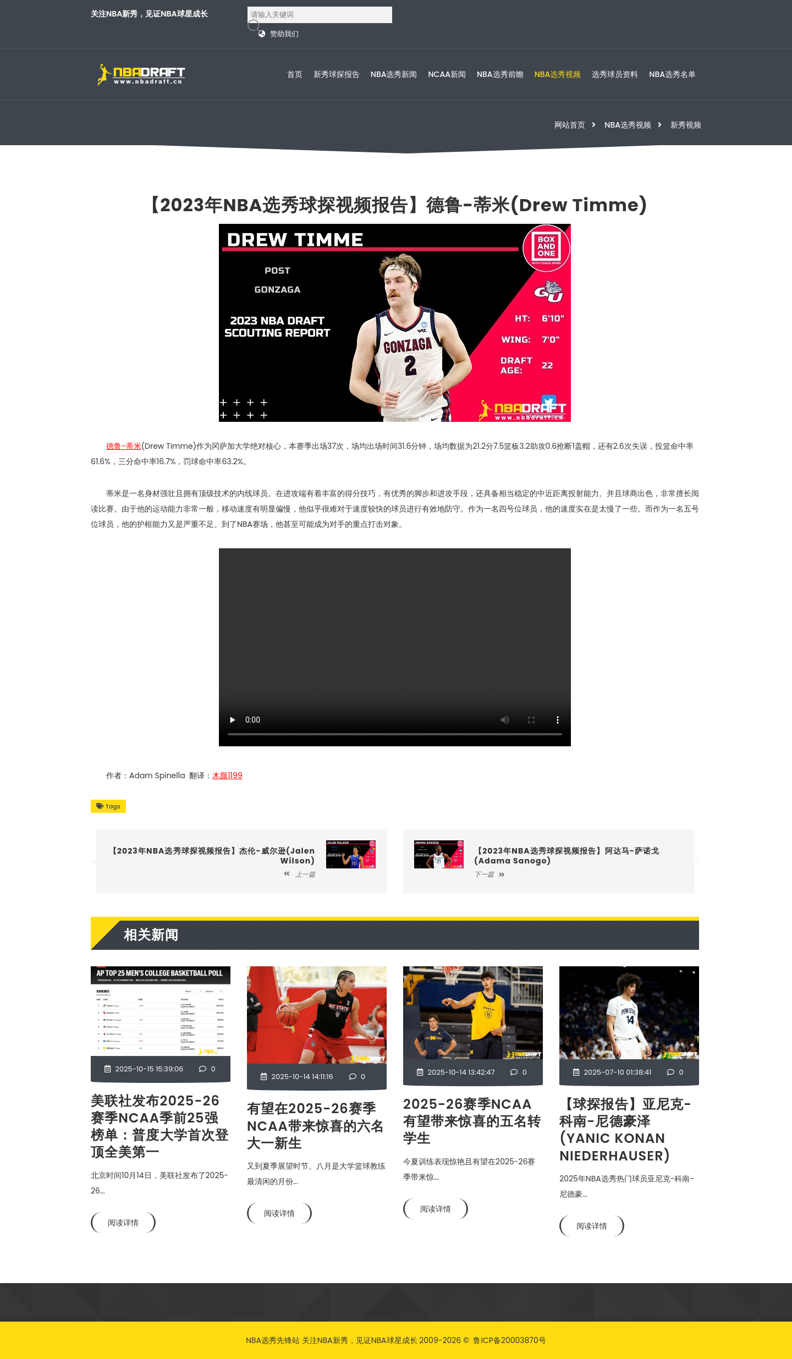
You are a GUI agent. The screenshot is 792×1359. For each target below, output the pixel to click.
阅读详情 (123, 1222)
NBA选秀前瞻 (500, 74)
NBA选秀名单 (672, 74)
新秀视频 (685, 124)
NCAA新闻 (447, 74)
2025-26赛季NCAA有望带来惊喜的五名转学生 (472, 1121)
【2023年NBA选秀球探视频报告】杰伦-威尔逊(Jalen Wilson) (212, 855)
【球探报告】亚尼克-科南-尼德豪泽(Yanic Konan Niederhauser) (625, 1130)
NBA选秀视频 (558, 74)
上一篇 (299, 874)
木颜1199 (227, 775)
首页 (294, 74)
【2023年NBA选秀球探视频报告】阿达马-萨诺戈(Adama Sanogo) (566, 855)
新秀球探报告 (337, 74)
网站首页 (569, 124)
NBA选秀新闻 (394, 74)
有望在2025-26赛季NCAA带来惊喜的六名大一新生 (316, 1125)
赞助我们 (284, 34)
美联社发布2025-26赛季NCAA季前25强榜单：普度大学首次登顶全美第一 (160, 1127)
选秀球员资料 (615, 74)
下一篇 (489, 874)
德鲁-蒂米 (123, 446)
